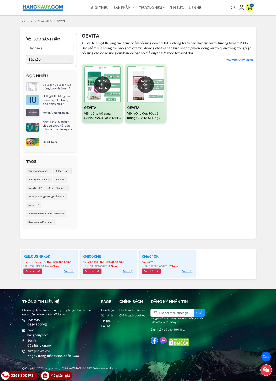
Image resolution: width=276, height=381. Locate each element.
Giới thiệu (100, 8)
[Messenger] (163, 340)
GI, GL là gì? (51, 142)
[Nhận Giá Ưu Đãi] (56, 375)
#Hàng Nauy (62, 170)
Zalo (266, 356)
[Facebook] (154, 340)
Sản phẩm (122, 8)
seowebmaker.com (108, 368)
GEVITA (90, 108)
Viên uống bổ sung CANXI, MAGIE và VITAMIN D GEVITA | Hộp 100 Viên (102, 115)
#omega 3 (33, 204)
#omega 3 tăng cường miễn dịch (46, 196)
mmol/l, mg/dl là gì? (56, 113)
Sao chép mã (33, 271)
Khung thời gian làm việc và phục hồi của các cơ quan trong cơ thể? (57, 127)
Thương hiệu (150, 8)
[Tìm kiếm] (233, 8)
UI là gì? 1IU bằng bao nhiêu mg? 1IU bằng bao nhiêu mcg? (57, 100)
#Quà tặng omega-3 (39, 170)
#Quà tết (60, 179)
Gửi (199, 313)
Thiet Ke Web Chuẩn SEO (77, 368)
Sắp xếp (34, 59)
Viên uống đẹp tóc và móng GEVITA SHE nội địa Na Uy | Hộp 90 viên (143, 115)
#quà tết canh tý (57, 187)
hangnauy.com (52, 368)
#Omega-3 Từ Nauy (39, 179)
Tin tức (177, 8)
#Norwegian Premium (40, 221)
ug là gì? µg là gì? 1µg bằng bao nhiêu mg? (57, 86)
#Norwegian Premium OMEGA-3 (46, 213)
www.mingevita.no (239, 59)
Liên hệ (195, 8)
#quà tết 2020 (35, 187)
